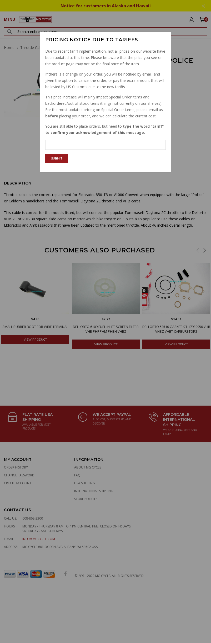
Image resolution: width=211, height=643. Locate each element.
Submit (56, 158)
